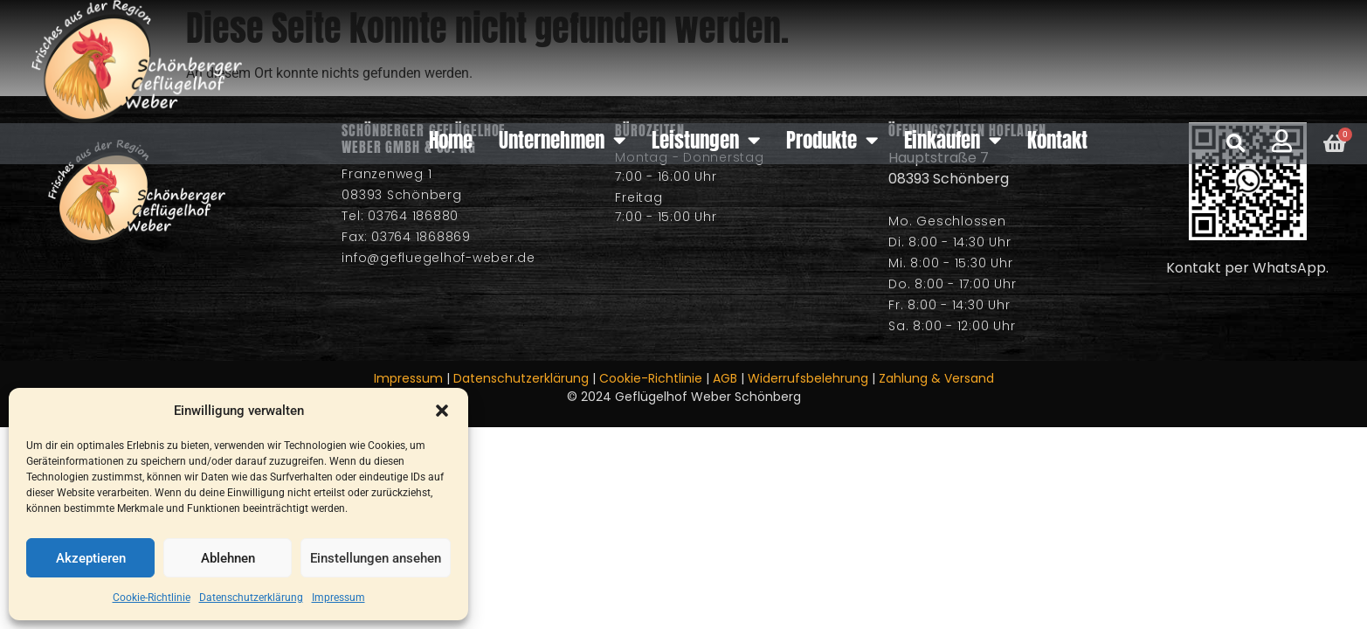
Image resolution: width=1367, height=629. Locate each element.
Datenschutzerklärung (251, 597)
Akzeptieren (91, 558)
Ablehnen (228, 558)
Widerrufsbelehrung (808, 378)
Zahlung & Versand (936, 378)
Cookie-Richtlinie (151, 597)
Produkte (832, 140)
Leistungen (706, 140)
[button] (442, 410)
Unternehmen (562, 140)
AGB (725, 378)
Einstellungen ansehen (375, 558)
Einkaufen (952, 140)
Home (451, 140)
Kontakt (1057, 140)
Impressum (338, 597)
